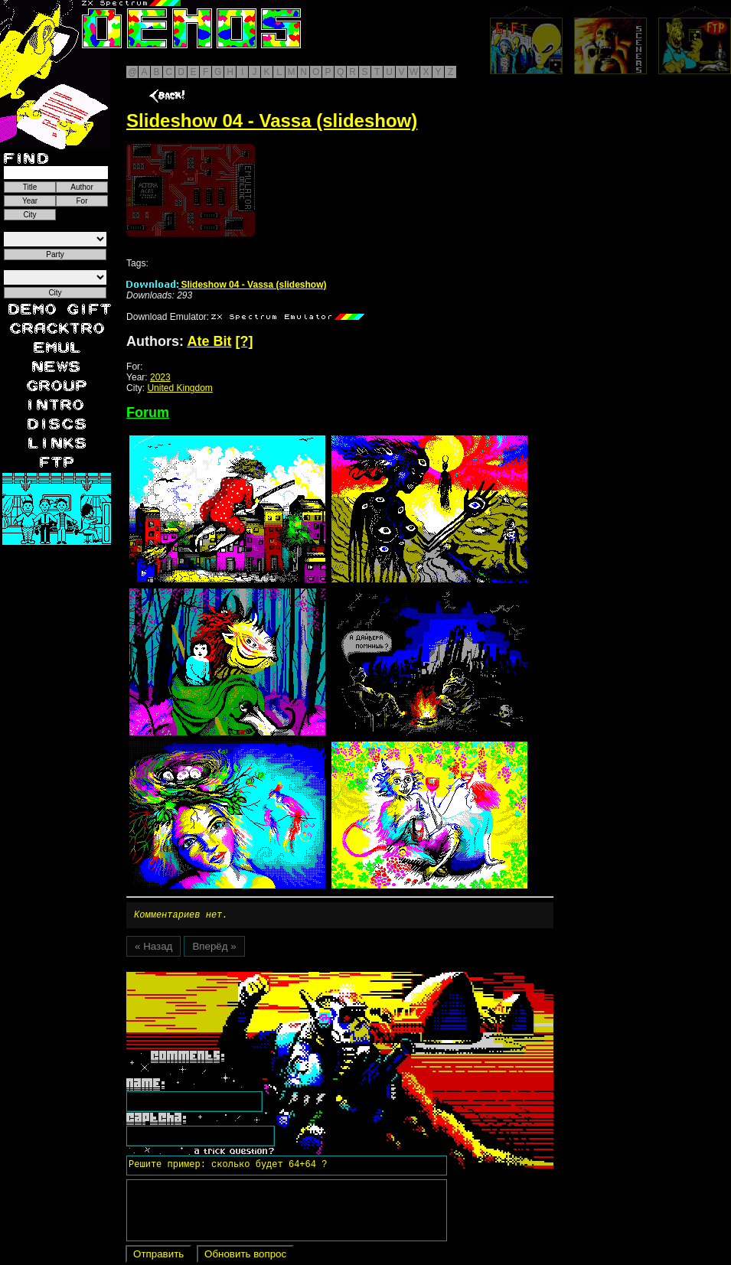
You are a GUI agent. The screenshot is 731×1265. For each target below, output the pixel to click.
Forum (147, 412)
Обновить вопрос (245, 1256)
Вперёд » (214, 948)
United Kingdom (179, 388)
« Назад (153, 948)
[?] (244, 341)
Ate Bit (209, 341)
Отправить (158, 1256)
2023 (160, 377)
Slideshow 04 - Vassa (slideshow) (226, 284)
